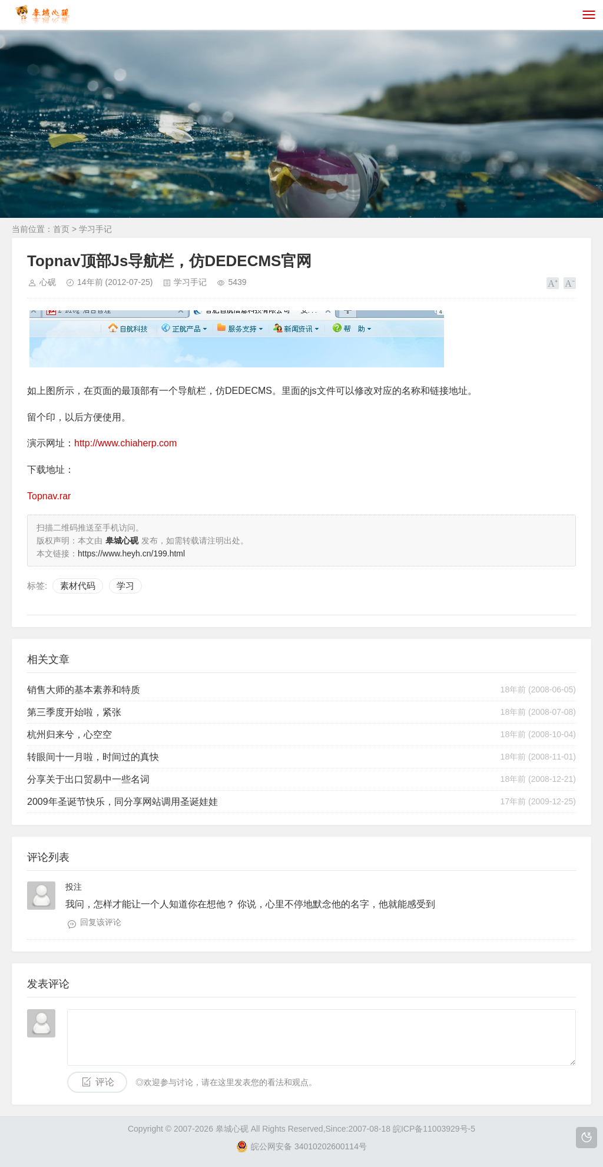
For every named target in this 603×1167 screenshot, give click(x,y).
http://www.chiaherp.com (125, 443)
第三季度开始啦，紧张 (74, 712)
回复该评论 (100, 922)
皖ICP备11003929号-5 (434, 1128)
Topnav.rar (49, 496)
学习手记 (95, 229)
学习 (125, 586)
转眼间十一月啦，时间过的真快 (93, 757)
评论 (104, 1082)
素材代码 (77, 586)
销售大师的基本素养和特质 (83, 690)
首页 (61, 229)
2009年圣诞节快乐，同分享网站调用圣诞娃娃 (122, 802)
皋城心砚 (232, 1128)
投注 (73, 886)
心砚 (47, 282)
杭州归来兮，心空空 (69, 735)
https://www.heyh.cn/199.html (131, 553)
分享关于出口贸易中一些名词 (88, 779)
